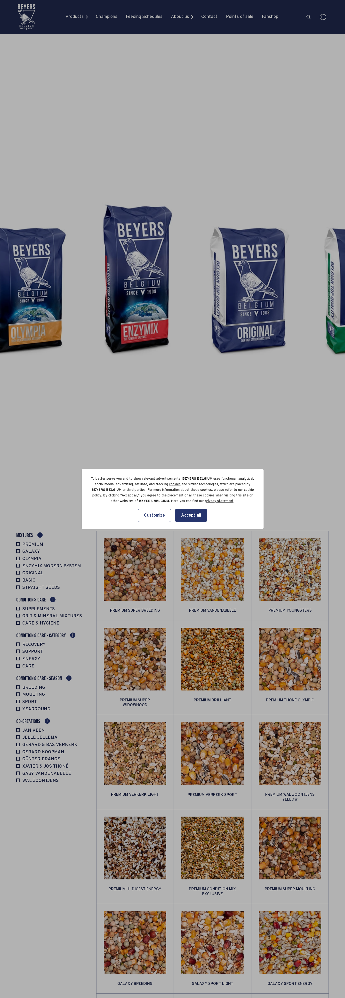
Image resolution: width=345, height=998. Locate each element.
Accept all (191, 515)
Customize (154, 515)
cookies (175, 484)
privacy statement (219, 501)
